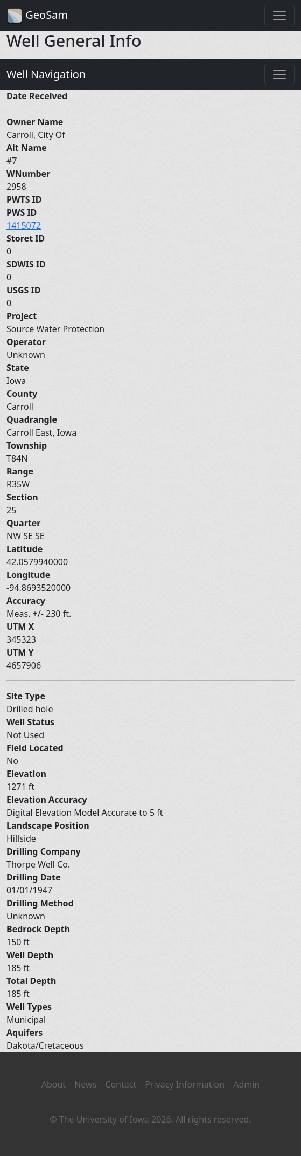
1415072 (23, 225)
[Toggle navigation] (279, 15)
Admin (246, 1084)
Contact (120, 1084)
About (53, 1084)
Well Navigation (46, 74)
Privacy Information (185, 1084)
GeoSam (37, 16)
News (85, 1084)
